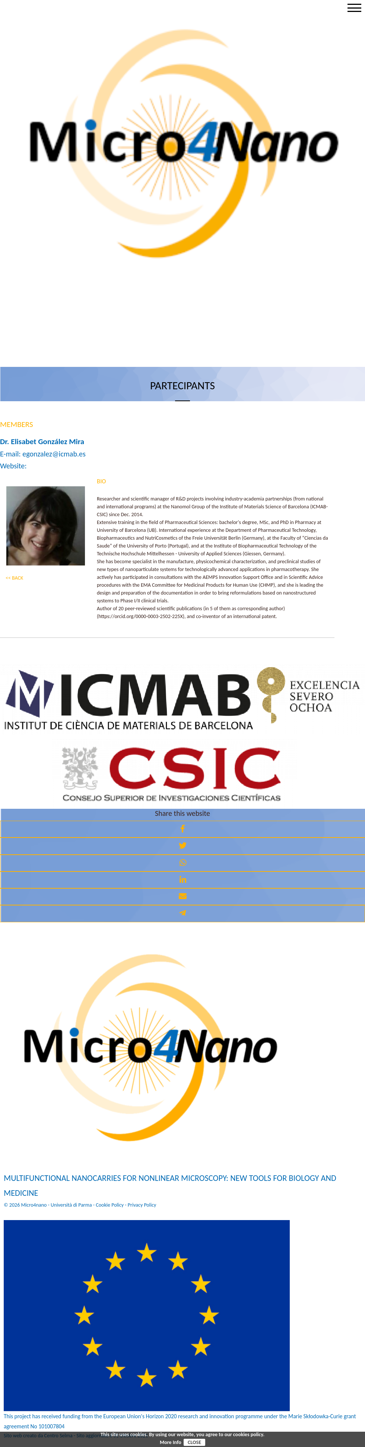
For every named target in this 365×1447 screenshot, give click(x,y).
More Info (170, 1442)
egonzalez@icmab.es (54, 453)
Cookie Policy (110, 1205)
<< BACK (14, 578)
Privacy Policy (142, 1205)
